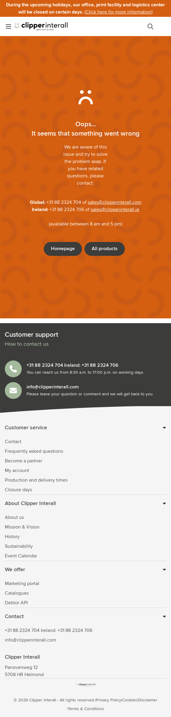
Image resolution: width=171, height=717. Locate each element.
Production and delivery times (36, 480)
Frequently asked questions (34, 451)
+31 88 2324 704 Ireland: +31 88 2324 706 (48, 630)
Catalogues (17, 593)
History (12, 536)
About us (14, 517)
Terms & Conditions (86, 709)
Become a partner (23, 460)
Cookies (129, 700)
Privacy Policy (108, 700)
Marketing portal (22, 583)
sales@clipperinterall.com (114, 202)
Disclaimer (147, 700)
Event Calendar (21, 555)
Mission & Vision (22, 527)
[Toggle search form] (150, 26)
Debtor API (16, 602)
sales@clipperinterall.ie (115, 209)
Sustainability (19, 546)
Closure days (18, 489)
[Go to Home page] (41, 26)
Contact (13, 441)
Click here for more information (118, 12)
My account (17, 470)
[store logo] (85, 684)
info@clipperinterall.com (30, 640)
